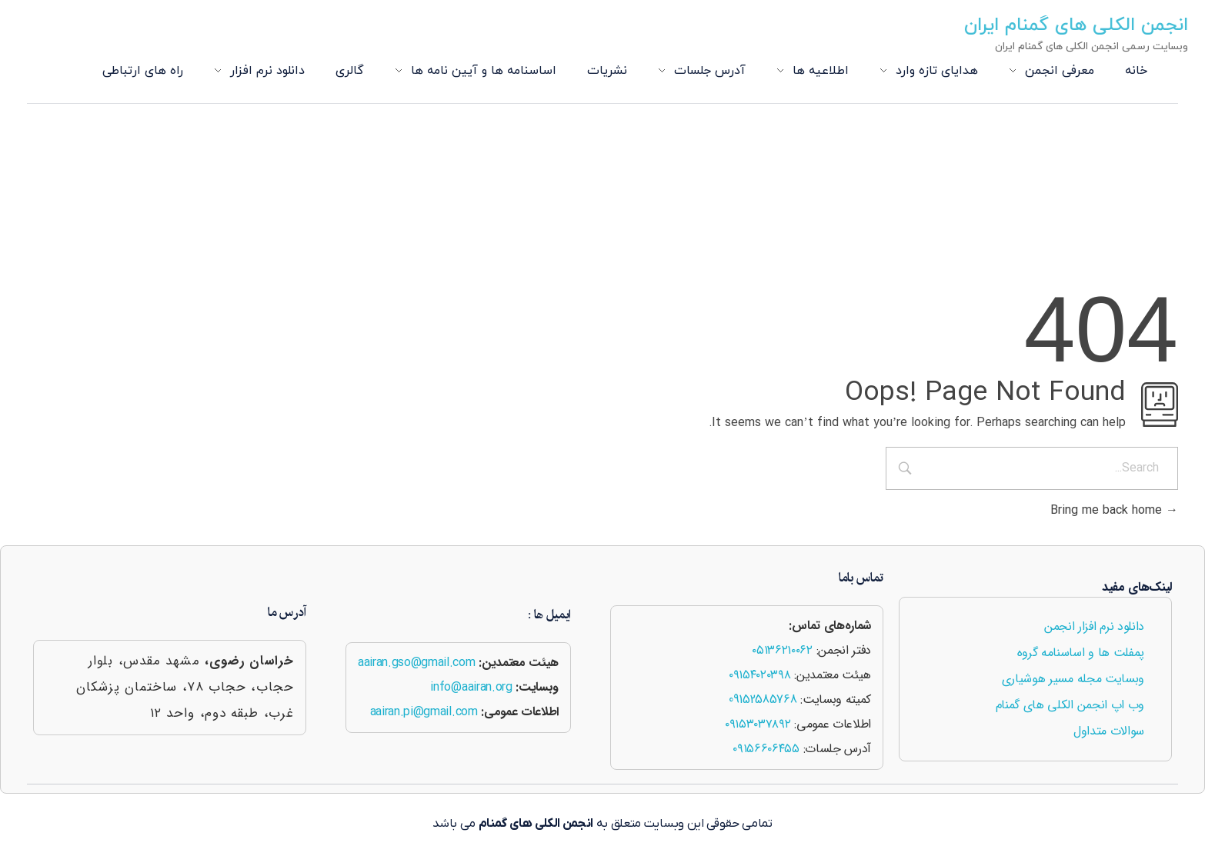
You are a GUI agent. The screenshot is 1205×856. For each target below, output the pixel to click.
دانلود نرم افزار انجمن (1094, 626)
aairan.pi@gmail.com (424, 711)
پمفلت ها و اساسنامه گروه (1080, 652)
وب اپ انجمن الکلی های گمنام (1070, 704)
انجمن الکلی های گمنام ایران (1079, 25)
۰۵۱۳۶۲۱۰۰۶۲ (782, 650)
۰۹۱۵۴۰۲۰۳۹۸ (759, 674)
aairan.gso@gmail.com (417, 662)
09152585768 (762, 699)
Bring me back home (1114, 510)
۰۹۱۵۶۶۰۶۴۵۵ (766, 748)
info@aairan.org (471, 687)
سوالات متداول (1108, 731)
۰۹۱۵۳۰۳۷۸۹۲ (757, 724)
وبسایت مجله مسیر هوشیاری (1073, 678)
